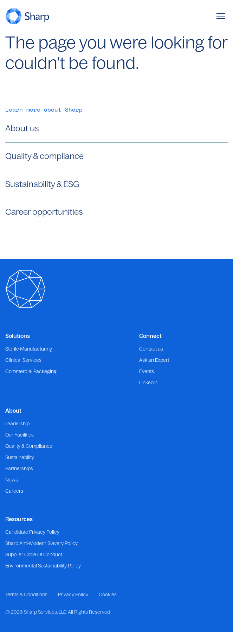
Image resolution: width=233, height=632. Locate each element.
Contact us (151, 349)
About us (22, 128)
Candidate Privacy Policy (32, 532)
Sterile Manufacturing (28, 349)
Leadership (17, 423)
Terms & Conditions (26, 594)
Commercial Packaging (31, 371)
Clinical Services (23, 360)
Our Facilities (19, 435)
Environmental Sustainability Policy (43, 566)
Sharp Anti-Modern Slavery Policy (41, 543)
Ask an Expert (154, 360)
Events (146, 371)
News (11, 480)
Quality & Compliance (28, 446)
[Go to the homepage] (27, 16)
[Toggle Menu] (221, 16)
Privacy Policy (73, 594)
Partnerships (19, 468)
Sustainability (19, 457)
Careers (14, 491)
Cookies (108, 594)
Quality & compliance (44, 156)
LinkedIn (148, 382)
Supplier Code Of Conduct (33, 554)
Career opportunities (44, 211)
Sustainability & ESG (42, 184)
